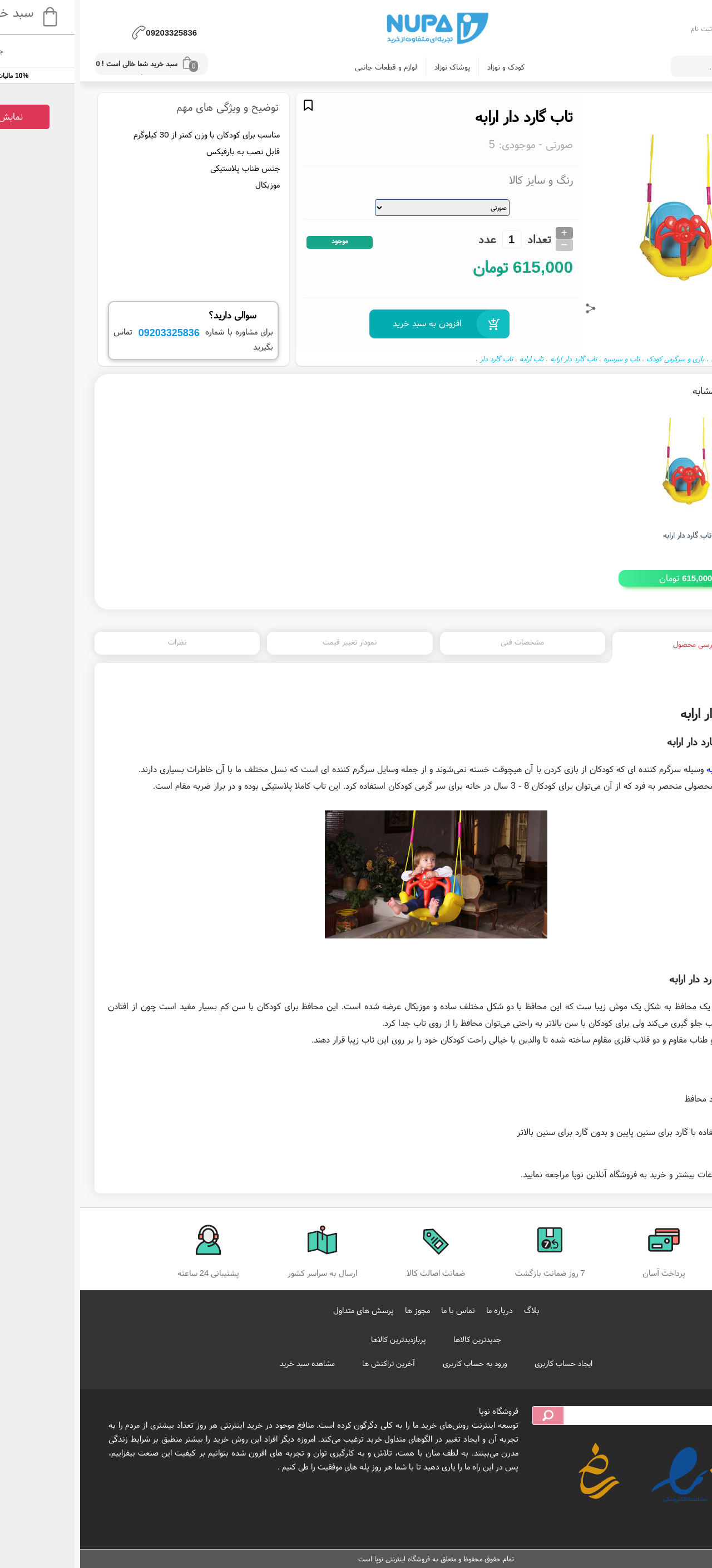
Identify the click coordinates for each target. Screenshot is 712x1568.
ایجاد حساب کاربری (483, 1363)
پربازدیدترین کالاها (318, 1339)
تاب (677, 785)
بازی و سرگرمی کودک (595, 358)
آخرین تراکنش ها (308, 1363)
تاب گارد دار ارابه (493, 358)
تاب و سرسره (541, 358)
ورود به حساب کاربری (395, 1363)
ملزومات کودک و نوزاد (660, 358)
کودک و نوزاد (425, 66)
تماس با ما (378, 1310)
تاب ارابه (451, 358)
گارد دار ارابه (647, 768)
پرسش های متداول (283, 1310)
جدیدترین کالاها (397, 1339)
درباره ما (419, 1310)
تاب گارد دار (416, 358)
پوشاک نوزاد (372, 66)
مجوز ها (337, 1310)
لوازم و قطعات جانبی (306, 66)
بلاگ (451, 1310)
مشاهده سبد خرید (227, 1363)
